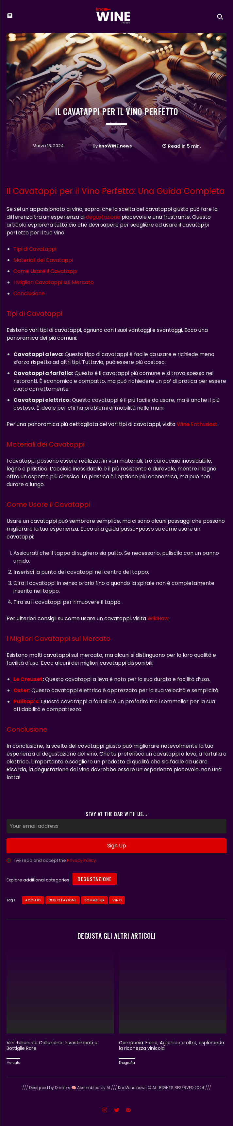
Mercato (13, 1062)
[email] (116, 826)
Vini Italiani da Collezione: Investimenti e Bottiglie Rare (52, 1045)
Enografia (127, 1062)
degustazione (103, 217)
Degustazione (95, 879)
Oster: (21, 690)
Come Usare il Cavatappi (45, 271)
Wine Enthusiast (197, 424)
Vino (117, 900)
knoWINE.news (115, 146)
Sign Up (116, 845)
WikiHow (158, 618)
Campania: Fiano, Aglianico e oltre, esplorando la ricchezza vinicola (171, 1045)
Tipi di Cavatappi (34, 249)
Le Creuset (27, 679)
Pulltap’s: (26, 701)
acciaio (33, 900)
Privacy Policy (81, 860)
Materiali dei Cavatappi (43, 260)
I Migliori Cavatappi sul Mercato (53, 282)
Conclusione (29, 293)
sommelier (94, 900)
